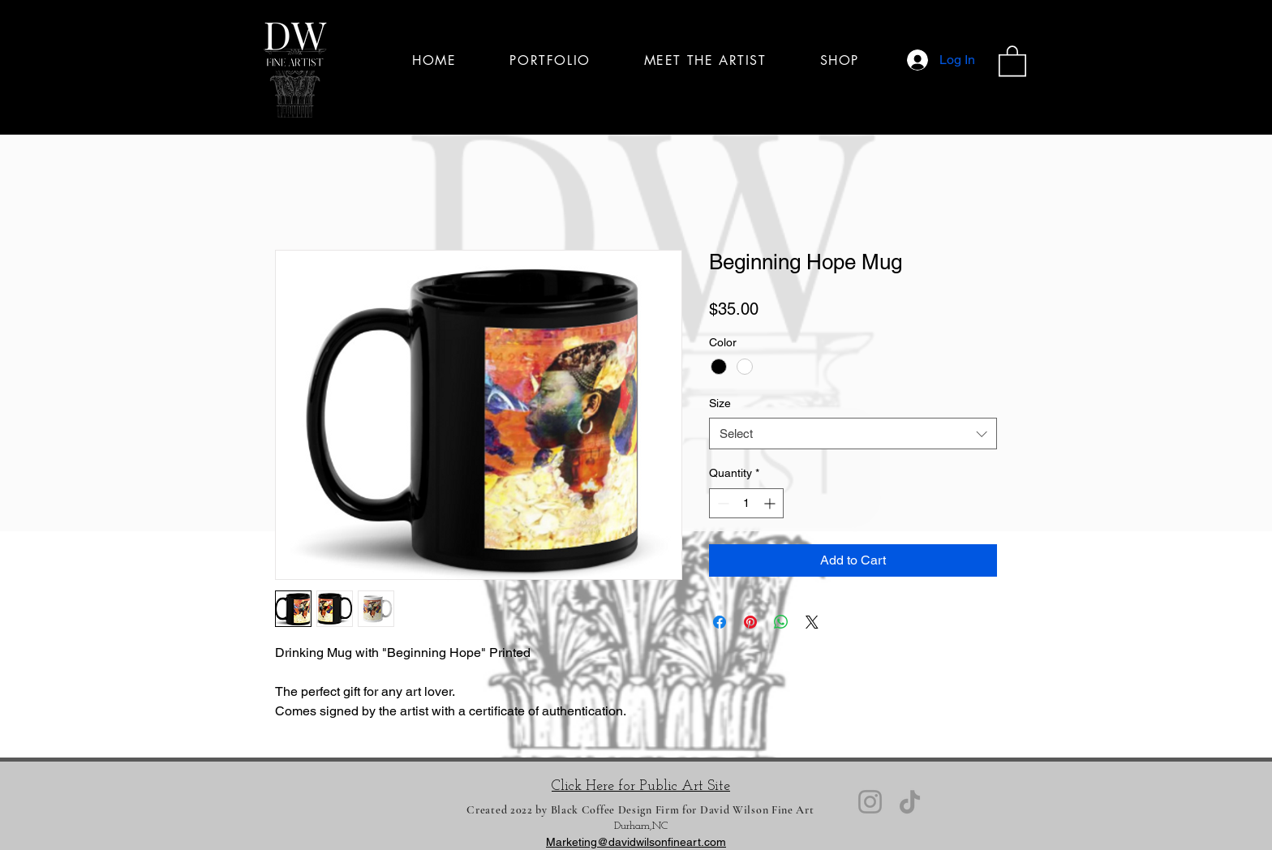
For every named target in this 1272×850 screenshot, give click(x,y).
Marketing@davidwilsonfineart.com (636, 841)
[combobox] (853, 433)
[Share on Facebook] (719, 622)
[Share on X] (812, 622)
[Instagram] (870, 802)
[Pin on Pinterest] (750, 622)
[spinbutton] (746, 503)
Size (720, 403)
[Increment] (771, 503)
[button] (1012, 60)
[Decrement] (721, 503)
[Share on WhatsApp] (781, 622)
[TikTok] (910, 802)
